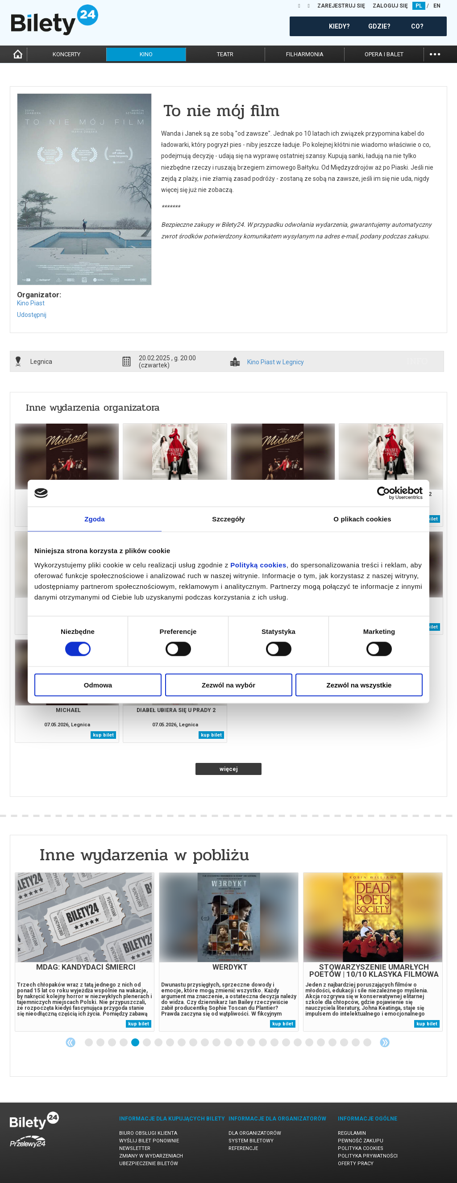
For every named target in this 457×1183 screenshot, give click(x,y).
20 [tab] (309, 1042)
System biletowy (251, 1141)
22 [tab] (332, 1042)
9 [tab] (182, 1042)
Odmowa (98, 684)
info (417, 361)
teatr (225, 54)
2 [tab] (100, 1042)
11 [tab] (205, 1042)
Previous (70, 1042)
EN (436, 6)
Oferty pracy (356, 1163)
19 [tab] (298, 1042)
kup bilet (103, 735)
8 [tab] (170, 1042)
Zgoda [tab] (94, 519)
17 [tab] (274, 1042)
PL (418, 6)
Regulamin (352, 1133)
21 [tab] (321, 1042)
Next (385, 1042)
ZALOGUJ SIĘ (390, 6)
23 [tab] (344, 1042)
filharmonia (305, 54)
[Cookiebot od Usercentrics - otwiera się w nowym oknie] (384, 493)
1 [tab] (89, 1042)
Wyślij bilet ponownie (149, 1141)
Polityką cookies (258, 564)
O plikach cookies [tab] (362, 519)
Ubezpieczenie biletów (148, 1163)
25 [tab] (367, 1042)
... (435, 53)
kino (146, 54)
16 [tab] (263, 1042)
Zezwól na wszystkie (359, 684)
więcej (229, 769)
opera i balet (384, 54)
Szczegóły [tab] (228, 519)
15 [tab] (251, 1042)
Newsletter (134, 1148)
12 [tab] (216, 1042)
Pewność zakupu (360, 1141)
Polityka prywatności (368, 1156)
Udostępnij (31, 314)
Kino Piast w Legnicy (275, 362)
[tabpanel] (84, 952)
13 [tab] (228, 1042)
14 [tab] (240, 1042)
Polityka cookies (360, 1148)
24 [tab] (356, 1042)
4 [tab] (124, 1042)
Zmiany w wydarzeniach (151, 1156)
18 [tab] (286, 1042)
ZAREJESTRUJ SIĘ (341, 6)
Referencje (243, 1148)
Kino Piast (31, 303)
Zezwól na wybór (228, 684)
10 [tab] (193, 1042)
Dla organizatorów (254, 1133)
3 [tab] (112, 1042)
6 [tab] (147, 1042)
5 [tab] (135, 1042)
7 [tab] (158, 1042)
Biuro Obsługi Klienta (148, 1133)
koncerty (66, 54)
